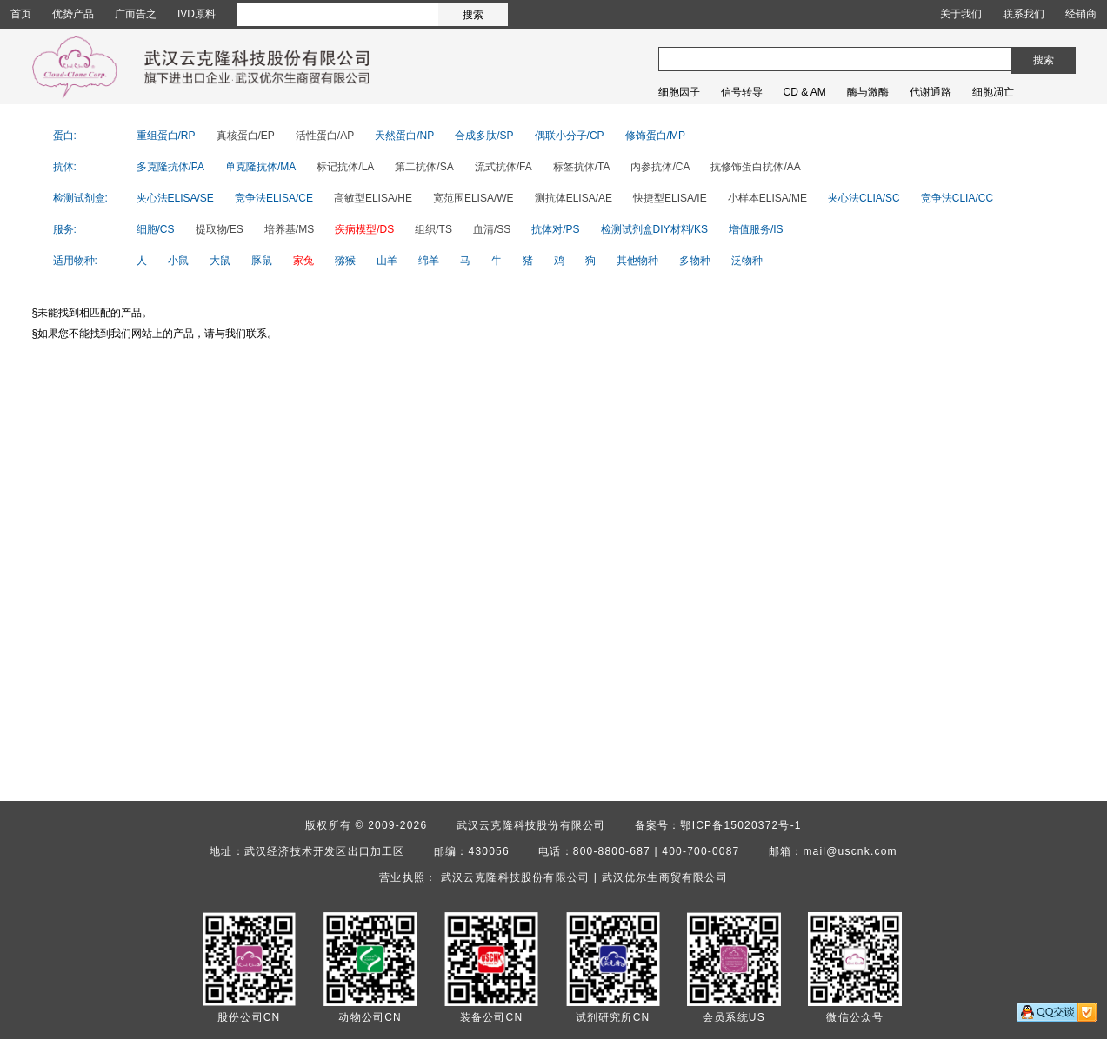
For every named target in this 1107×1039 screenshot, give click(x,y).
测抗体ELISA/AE (573, 198)
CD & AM (805, 92)
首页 (20, 14)
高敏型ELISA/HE (373, 198)
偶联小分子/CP (569, 135)
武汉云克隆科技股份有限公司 (531, 825)
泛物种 (747, 261)
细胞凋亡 (993, 92)
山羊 (387, 261)
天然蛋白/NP (404, 135)
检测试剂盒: (80, 198)
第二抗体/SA (424, 167)
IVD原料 (196, 14)
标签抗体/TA (581, 167)
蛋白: (65, 135)
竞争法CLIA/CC (957, 198)
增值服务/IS (756, 229)
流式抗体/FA (503, 167)
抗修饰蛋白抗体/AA (755, 167)
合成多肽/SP (484, 135)
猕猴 (345, 261)
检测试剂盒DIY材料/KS (654, 229)
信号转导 (742, 92)
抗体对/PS (555, 229)
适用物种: (75, 261)
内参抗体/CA (660, 167)
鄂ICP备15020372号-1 (740, 825)
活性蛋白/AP (325, 135)
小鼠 (178, 261)
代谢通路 (930, 92)
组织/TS (433, 229)
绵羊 (428, 261)
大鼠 (220, 261)
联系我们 (1023, 14)
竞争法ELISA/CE (274, 198)
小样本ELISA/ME (767, 198)
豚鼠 (261, 261)
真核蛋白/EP (246, 135)
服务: (65, 229)
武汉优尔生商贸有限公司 (665, 877)
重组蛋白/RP (166, 135)
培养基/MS (289, 229)
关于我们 (961, 14)
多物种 (694, 261)
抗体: (65, 167)
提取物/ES (219, 229)
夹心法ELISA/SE (175, 198)
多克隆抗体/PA (170, 167)
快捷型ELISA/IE (670, 198)
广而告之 (136, 14)
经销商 (1081, 14)
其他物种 (637, 261)
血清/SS (491, 229)
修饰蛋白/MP (655, 135)
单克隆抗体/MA (260, 167)
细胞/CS (156, 229)
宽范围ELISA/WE (473, 198)
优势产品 (73, 14)
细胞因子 (679, 92)
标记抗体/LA (345, 167)
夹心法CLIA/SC (864, 198)
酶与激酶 (868, 92)
